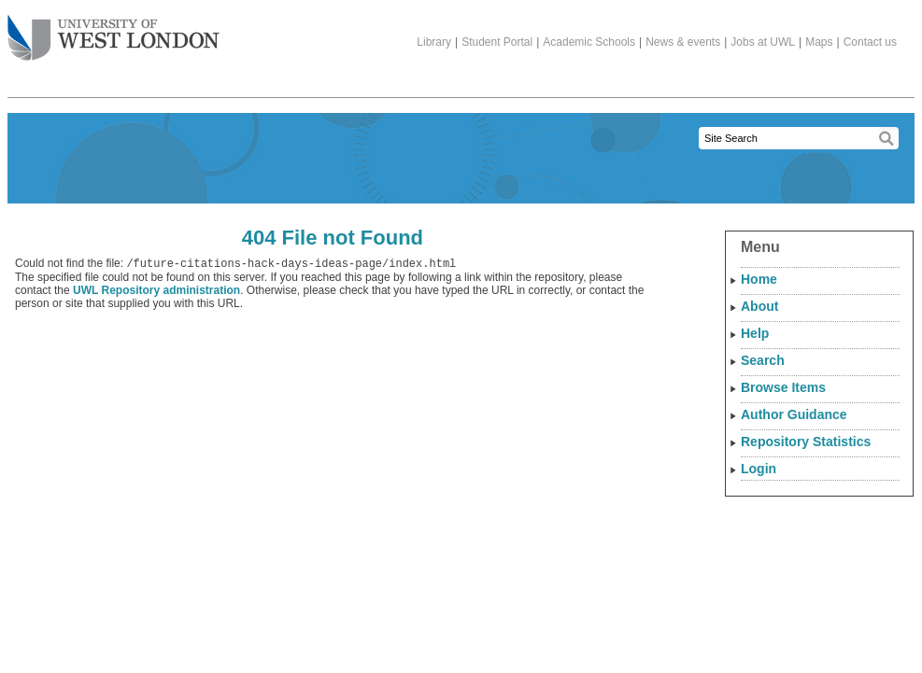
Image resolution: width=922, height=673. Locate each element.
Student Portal (496, 42)
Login (758, 468)
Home (759, 279)
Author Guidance (794, 414)
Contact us (870, 42)
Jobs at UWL (763, 42)
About (759, 306)
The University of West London (113, 30)
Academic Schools (589, 42)
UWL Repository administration (156, 292)
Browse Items (783, 387)
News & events (682, 42)
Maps (818, 42)
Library (434, 42)
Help (755, 333)
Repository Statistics (806, 441)
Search (763, 360)
